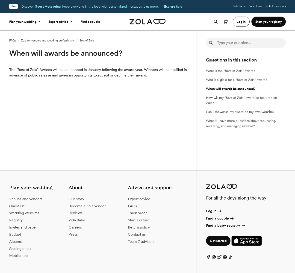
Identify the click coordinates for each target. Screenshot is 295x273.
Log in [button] (241, 21)
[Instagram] (225, 258)
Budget (15, 234)
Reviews (76, 213)
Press (73, 234)
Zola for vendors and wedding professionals (47, 40)
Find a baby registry (226, 225)
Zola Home (255, 6)
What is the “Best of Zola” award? (230, 71)
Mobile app (18, 255)
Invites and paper (23, 227)
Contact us (137, 234)
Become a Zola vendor (87, 206)
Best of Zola (87, 40)
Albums (15, 241)
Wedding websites (24, 213)
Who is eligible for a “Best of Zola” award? (236, 80)
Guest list (16, 206)
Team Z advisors (141, 241)
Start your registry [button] (268, 21)
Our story (76, 199)
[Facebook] (208, 258)
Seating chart (20, 249)
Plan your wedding (25, 21)
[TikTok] (230, 258)
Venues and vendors (25, 199)
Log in (214, 211)
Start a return (138, 220)
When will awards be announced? (230, 89)
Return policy (139, 227)
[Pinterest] (214, 258)
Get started (218, 241)
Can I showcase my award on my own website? (240, 112)
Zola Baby (239, 6)
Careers (75, 227)
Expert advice (60, 21)
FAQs (12, 40)
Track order (137, 213)
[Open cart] (226, 22)
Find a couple (90, 21)
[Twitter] (219, 258)
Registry (16, 220)
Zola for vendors (276, 6)
